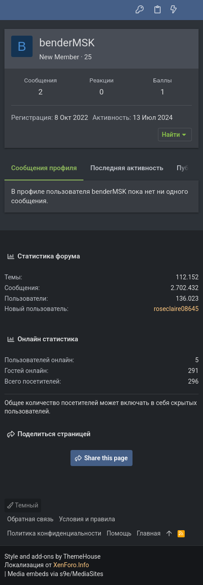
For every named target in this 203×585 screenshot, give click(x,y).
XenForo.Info (71, 565)
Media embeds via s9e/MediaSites (56, 573)
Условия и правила (87, 519)
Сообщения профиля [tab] (44, 168)
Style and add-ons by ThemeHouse (52, 556)
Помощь (119, 533)
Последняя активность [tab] (126, 168)
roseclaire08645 (176, 308)
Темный (22, 505)
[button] (13, 10)
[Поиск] (190, 10)
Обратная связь (30, 519)
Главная (149, 533)
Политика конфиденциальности (54, 533)
